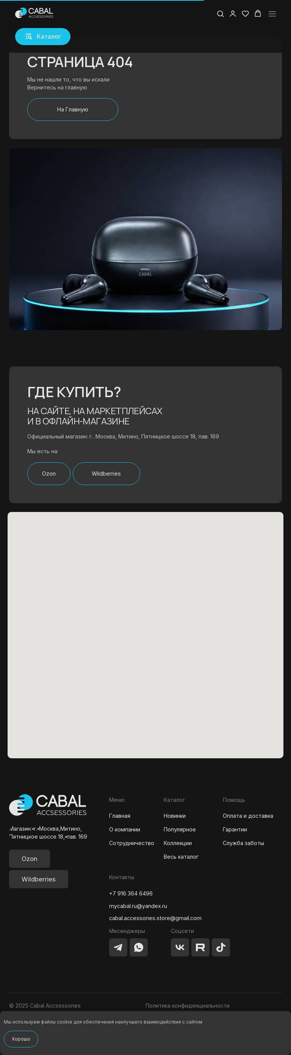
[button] (42, 36)
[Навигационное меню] (272, 14)
